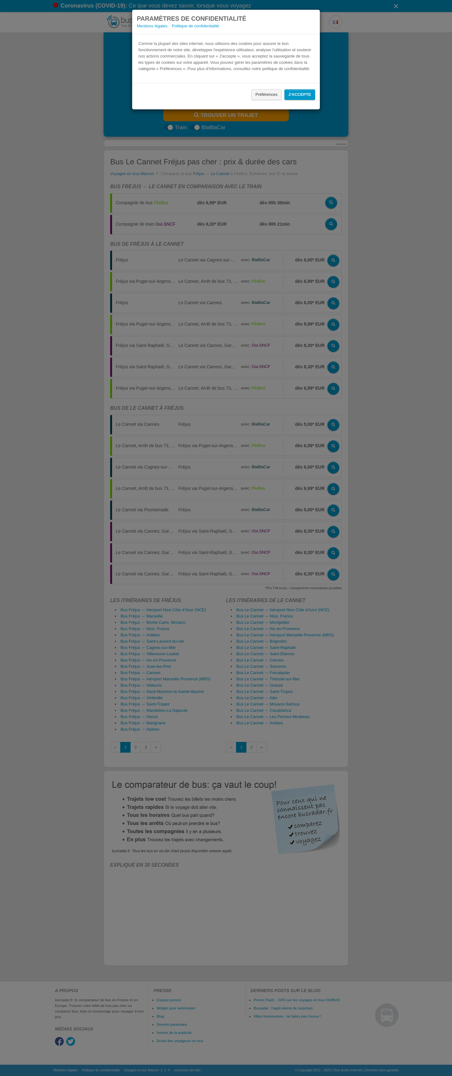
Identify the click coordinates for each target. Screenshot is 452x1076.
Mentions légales (152, 26)
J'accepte (299, 94)
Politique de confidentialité (195, 26)
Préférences (266, 94)
